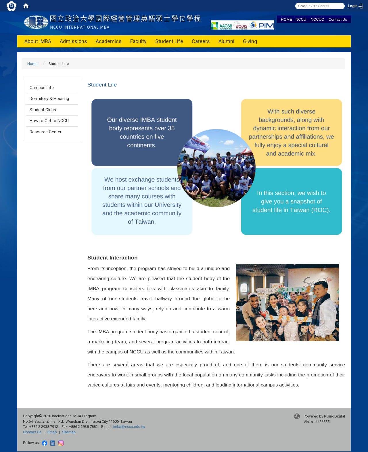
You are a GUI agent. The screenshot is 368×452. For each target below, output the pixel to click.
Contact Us (338, 19)
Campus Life (42, 87)
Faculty (138, 41)
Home (32, 63)
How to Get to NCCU (49, 120)
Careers (201, 41)
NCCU (301, 19)
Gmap (52, 432)
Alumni (226, 41)
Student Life (169, 41)
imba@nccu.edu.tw (129, 426)
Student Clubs (43, 109)
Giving (250, 41)
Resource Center (46, 131)
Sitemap (69, 432)
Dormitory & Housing (49, 98)
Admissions (73, 41)
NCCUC (317, 19)
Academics (109, 41)
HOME (286, 19)
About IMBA (37, 41)
